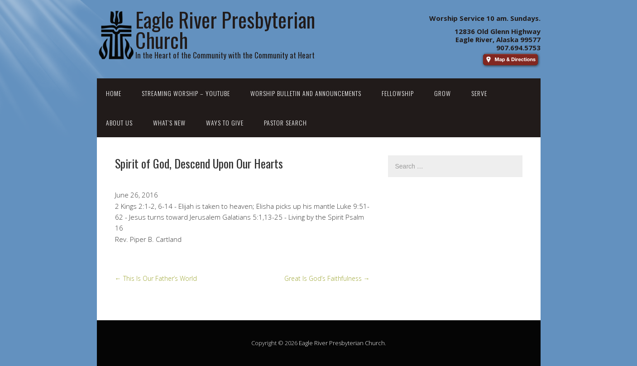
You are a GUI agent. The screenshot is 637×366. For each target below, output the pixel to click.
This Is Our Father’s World (156, 278)
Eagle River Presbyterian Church (342, 343)
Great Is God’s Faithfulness (327, 278)
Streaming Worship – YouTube (186, 93)
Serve (479, 93)
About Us (119, 122)
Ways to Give (225, 122)
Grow (442, 93)
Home (113, 93)
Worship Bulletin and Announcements (305, 93)
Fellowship (398, 93)
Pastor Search (285, 122)
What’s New (169, 122)
